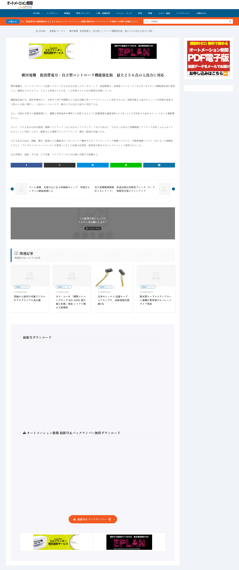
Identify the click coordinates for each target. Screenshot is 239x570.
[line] (126, 165)
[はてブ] (93, 165)
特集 (150, 13)
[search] (230, 21)
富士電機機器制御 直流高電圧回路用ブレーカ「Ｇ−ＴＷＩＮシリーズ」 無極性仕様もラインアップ (125, 189)
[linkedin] (159, 165)
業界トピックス (83, 13)
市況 (140, 13)
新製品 (67, 13)
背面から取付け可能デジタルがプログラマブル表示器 (29, 298)
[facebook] (26, 165)
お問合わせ (201, 13)
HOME (36, 13)
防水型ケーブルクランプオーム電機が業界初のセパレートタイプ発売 (155, 300)
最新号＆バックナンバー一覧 (94, 519)
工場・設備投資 (103, 13)
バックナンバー (183, 13)
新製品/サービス (57, 30)
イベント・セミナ (124, 13)
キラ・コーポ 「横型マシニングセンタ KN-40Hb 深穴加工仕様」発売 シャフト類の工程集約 (71, 302)
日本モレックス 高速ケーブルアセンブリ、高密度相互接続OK (113, 300)
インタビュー (52, 13)
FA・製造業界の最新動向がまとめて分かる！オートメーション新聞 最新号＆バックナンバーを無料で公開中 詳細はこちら (88, 21)
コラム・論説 (164, 13)
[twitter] (60, 165)
